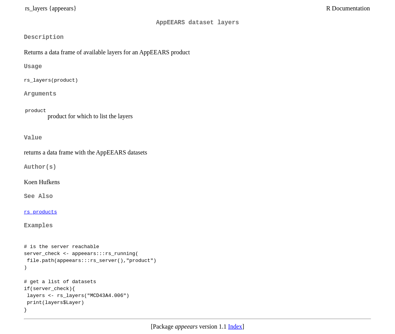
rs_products (40, 211)
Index (235, 326)
